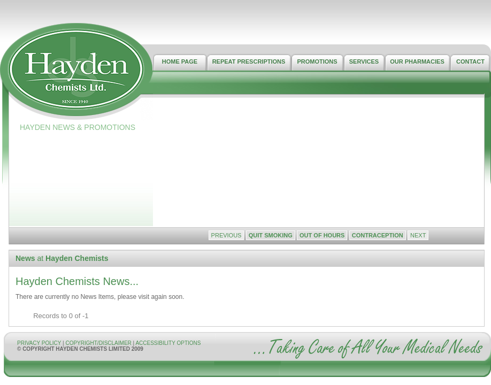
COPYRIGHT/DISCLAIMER (99, 343)
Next (418, 235)
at (62, 258)
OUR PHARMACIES (417, 61)
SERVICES (364, 61)
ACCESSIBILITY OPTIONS (168, 343)
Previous (226, 235)
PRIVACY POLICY (39, 343)
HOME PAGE (179, 61)
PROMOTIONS (317, 61)
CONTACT (470, 61)
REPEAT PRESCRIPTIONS (249, 61)
